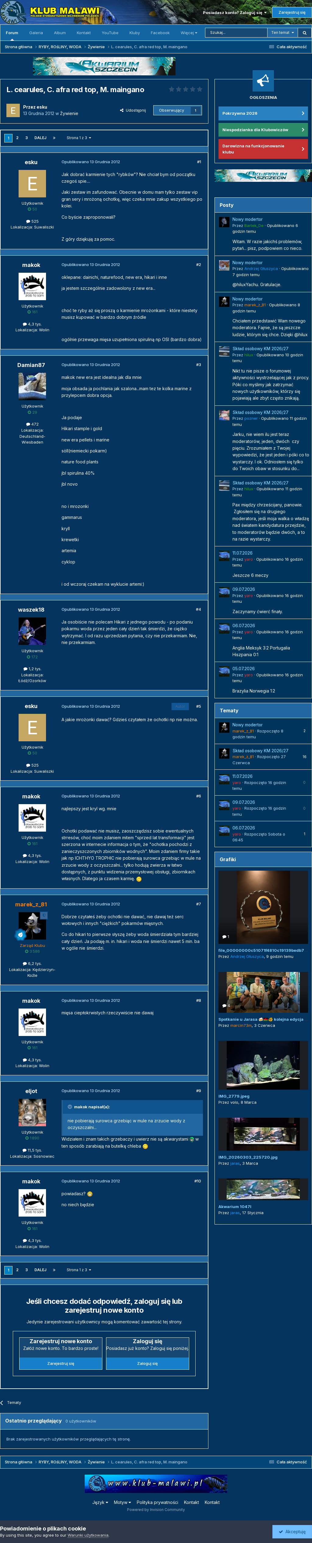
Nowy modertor (247, 219)
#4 (198, 609)
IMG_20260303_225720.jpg (248, 1157)
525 (32, 221)
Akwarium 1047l (234, 1206)
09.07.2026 (243, 589)
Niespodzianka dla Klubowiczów (255, 129)
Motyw (122, 1502)
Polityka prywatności (157, 1502)
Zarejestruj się (292, 12)
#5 (198, 706)
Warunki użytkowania (88, 1535)
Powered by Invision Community (156, 1509)
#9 (198, 1090)
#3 (198, 364)
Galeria (36, 32)
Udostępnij (133, 110)
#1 (199, 161)
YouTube (110, 32)
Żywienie (69, 113)
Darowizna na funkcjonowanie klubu (253, 148)
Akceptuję (292, 1531)
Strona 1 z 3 (79, 137)
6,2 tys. (32, 963)
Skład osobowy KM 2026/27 (260, 348)
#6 (198, 795)
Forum (12, 35)
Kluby (134, 32)
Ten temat (280, 32)
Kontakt (84, 32)
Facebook (160, 32)
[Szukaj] (236, 32)
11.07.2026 (242, 553)
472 (32, 424)
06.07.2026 (243, 625)
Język (100, 1502)
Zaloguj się (147, 1363)
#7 (198, 903)
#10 (197, 1180)
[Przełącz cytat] (70, 1106)
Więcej (189, 32)
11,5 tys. (32, 1150)
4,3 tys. (32, 324)
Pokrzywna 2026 (239, 113)
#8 (198, 1000)
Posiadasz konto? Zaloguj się (235, 12)
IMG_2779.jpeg (234, 1096)
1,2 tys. (32, 668)
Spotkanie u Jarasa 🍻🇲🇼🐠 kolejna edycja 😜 (263, 1019)
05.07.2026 (243, 668)
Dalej (40, 137)
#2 (198, 264)
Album (60, 32)
